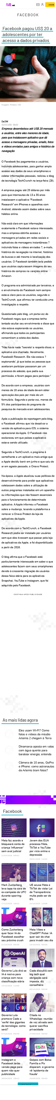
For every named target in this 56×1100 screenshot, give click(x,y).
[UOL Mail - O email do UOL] (38, 4)
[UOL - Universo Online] (13, 5)
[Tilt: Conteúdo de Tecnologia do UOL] (9, 4)
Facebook (28, 14)
